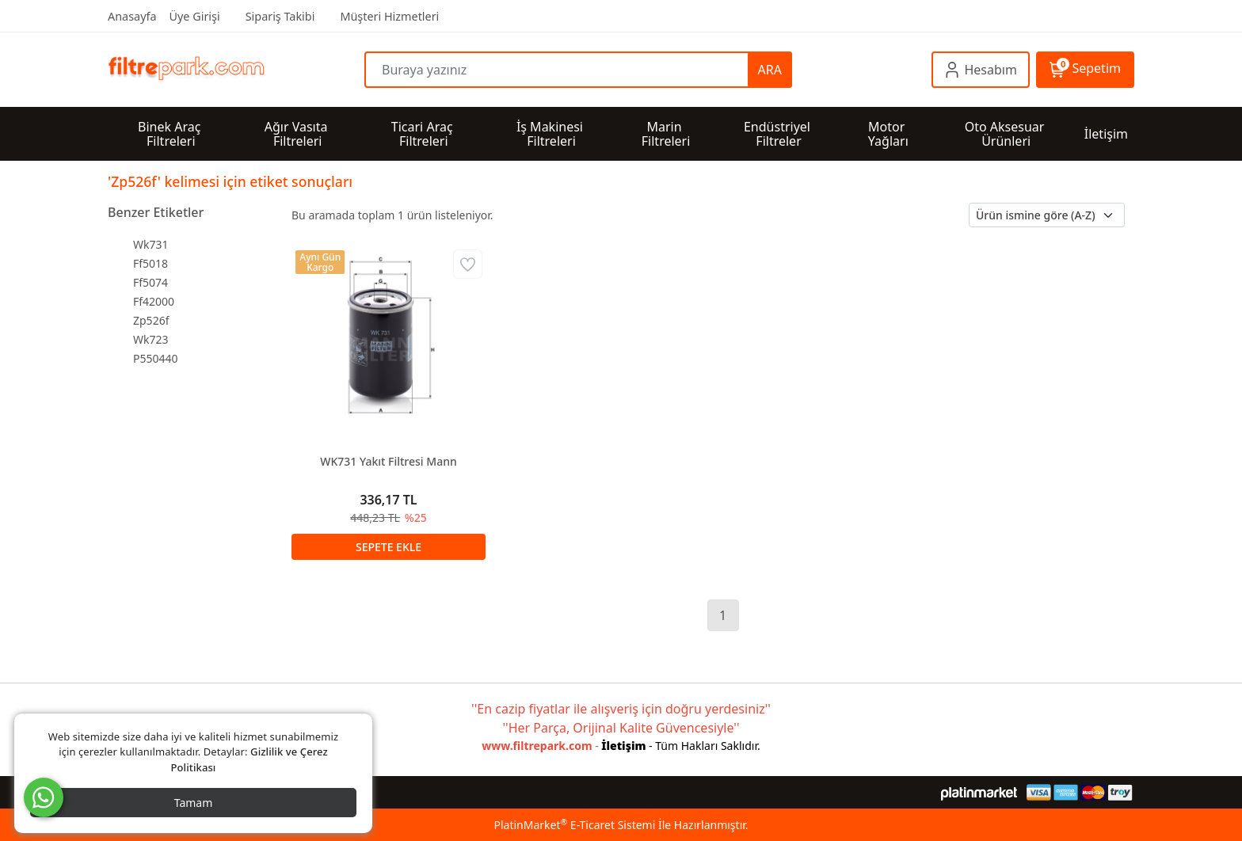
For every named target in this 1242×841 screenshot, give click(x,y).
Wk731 (151, 244)
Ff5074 (150, 282)
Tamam (193, 802)
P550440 (155, 358)
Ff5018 (150, 263)
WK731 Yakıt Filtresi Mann (388, 461)
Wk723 (151, 339)
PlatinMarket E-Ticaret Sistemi (574, 824)
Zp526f (151, 320)
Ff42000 (153, 301)
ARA (770, 69)
